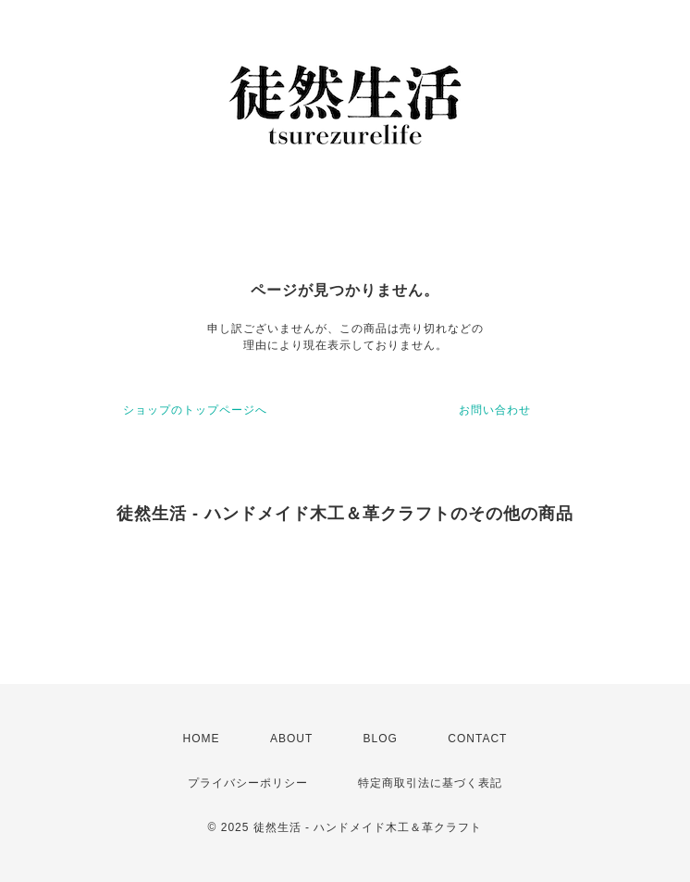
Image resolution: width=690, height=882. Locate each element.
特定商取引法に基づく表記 (430, 782)
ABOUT (291, 738)
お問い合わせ (495, 410)
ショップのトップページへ (195, 410)
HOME (201, 738)
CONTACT (477, 738)
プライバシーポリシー (248, 782)
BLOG (380, 738)
